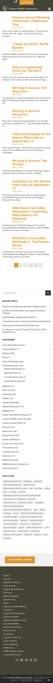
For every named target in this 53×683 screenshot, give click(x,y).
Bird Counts (7, 592)
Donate (6, 603)
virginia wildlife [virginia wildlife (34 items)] (22, 531)
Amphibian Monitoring (11, 582)
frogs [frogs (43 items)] (36, 510)
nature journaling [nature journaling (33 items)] (9, 527)
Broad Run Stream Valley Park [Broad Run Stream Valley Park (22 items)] (14, 499)
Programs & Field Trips (12, 637)
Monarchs (6, 427)
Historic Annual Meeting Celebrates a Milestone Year (31, 21)
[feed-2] (35, 660)
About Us (6, 575)
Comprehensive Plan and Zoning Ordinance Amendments (26, 321)
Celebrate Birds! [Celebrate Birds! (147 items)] (9, 502)
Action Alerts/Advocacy (11, 345)
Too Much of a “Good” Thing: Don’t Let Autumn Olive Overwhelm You (24, 330)
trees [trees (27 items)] (47, 527)
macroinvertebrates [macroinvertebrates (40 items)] (10, 520)
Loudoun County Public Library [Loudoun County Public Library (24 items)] (30, 517)
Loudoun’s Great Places (12, 627)
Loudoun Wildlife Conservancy (15, 419)
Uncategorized (8, 452)
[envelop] (31, 660)
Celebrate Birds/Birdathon (13, 589)
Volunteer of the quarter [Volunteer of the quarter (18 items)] (12, 534)
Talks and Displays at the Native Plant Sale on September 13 (31, 137)
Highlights (6, 410)
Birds (4, 357)
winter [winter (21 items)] (45, 534)
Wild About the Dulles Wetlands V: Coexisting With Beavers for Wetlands (29, 213)
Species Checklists (9, 439)
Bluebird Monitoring (12, 369)
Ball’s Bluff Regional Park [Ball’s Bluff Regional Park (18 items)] (12, 485)
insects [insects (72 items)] (15, 513)
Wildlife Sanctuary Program (13, 464)
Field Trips (6, 390)
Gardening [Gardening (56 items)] (7, 513)
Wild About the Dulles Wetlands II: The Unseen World (30, 241)
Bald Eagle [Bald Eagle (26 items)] (38, 481)
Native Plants (7, 431)
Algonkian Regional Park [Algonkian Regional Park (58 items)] (12, 481)
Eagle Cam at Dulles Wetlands (14, 606)
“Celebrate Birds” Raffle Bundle (30, 46)
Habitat (5, 398)
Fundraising (7, 394)
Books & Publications (11, 361)
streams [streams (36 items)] (21, 527)
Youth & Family (8, 468)
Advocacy (7, 579)
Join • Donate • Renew (19, 559)
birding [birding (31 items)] (47, 488)
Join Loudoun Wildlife (11, 623)
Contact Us (38, 680)
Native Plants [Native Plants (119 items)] (36, 524)
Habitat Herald (8, 402)
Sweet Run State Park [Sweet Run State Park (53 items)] (35, 527)
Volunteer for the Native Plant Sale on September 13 (31, 184)
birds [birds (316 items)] (5, 492)
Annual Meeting (9, 349)
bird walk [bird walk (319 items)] (12, 492)
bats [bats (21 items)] (31, 488)
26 (31, 265)
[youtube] (22, 660)
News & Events (8, 435)
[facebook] (17, 660)
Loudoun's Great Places (12, 423)
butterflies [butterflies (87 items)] (32, 499)
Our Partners (8, 634)
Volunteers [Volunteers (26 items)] (28, 534)
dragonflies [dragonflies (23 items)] (39, 502)
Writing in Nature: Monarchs (26, 112)
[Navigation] (49, 9)
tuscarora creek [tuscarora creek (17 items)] (9, 531)
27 (36, 265)
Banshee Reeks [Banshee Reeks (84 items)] (29, 485)
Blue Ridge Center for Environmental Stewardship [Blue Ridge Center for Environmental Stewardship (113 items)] (21, 495)
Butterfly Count (10, 373)
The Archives (7, 447)
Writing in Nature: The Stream (29, 162)
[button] (48, 292)
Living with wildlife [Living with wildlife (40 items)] (10, 517)
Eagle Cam (6, 386)
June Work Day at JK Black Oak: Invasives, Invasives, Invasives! (23, 311)
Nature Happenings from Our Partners (27, 69)
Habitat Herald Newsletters (14, 613)
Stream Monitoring (12, 381)
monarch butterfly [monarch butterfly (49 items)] (36, 520)
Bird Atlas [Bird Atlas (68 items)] (38, 488)
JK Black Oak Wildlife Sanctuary (15, 415)
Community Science (10, 365)
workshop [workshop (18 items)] (7, 538)
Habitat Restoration (10, 406)
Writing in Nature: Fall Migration (29, 89)
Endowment (8, 610)
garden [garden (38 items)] (42, 510)
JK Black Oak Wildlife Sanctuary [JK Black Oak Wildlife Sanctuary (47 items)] (32, 513)
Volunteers (6, 456)
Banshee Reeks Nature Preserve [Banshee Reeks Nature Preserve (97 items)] (15, 488)
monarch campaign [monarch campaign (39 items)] (10, 524)
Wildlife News (7, 460)
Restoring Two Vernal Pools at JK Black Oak (20, 325)
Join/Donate (27, 2)
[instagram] (26, 660)
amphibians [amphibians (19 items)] (27, 481)
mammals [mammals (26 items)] (24, 520)
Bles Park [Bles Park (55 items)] (21, 492)
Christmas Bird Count (13, 377)
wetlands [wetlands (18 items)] (37, 534)
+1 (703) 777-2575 (25, 680)
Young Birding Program (12, 654)
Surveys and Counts (10, 443)
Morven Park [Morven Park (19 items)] (24, 524)
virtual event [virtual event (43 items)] (34, 531)
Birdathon (6, 353)
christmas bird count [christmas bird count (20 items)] (25, 502)
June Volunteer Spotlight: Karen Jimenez (19, 317)
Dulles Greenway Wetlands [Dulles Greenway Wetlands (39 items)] (13, 506)
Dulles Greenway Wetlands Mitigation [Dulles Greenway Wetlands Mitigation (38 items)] (17, 510)
